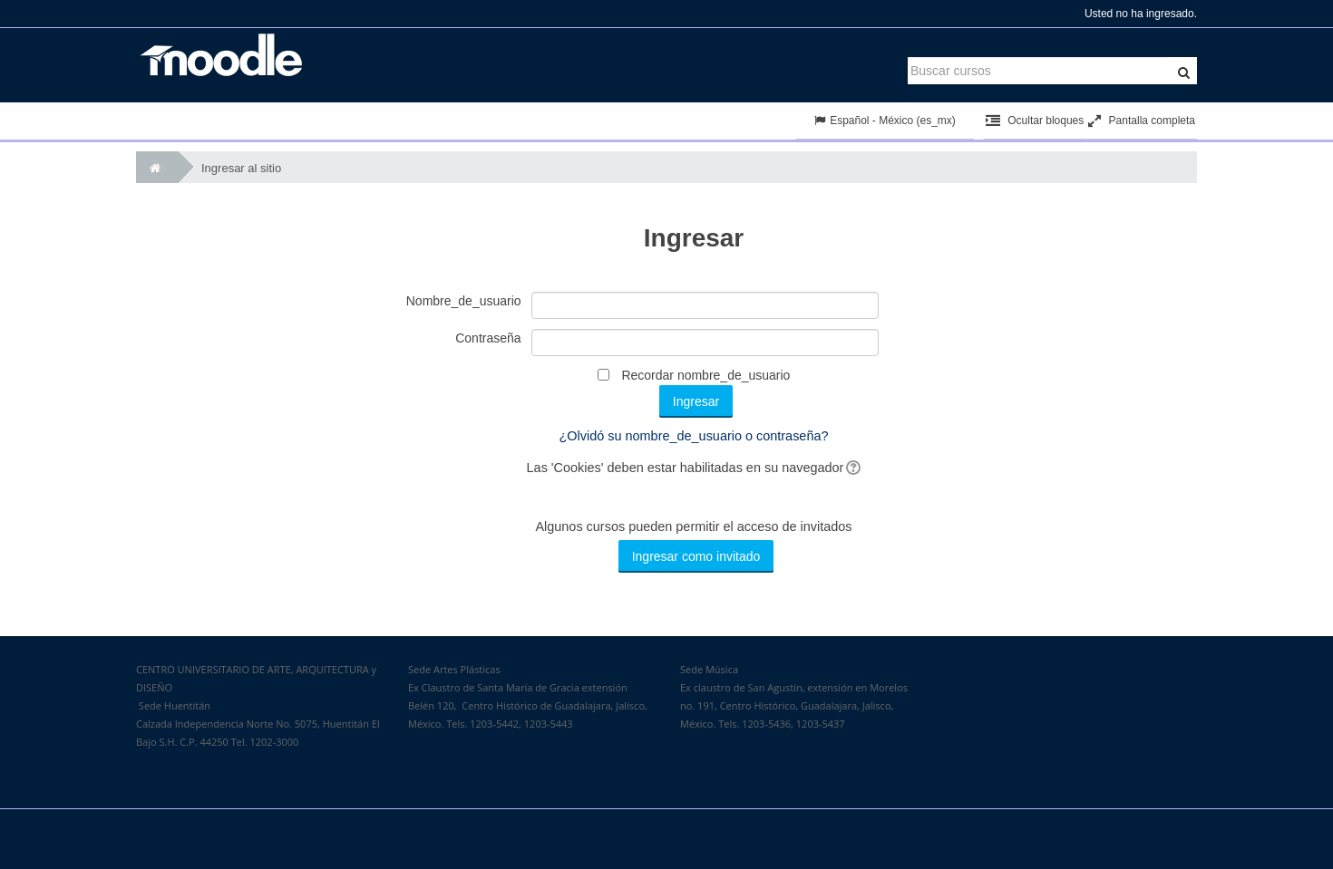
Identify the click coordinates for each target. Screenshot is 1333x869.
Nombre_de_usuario (463, 301)
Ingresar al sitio (241, 168)
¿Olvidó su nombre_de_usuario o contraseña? (694, 436)
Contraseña (488, 338)
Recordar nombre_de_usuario (705, 375)
